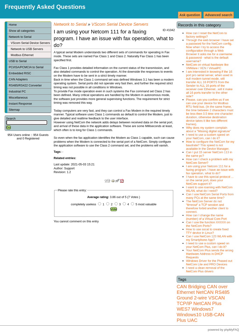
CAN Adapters (18, 79)
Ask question (189, 15)
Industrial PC (19, 91)
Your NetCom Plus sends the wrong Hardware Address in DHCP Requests (209, 254)
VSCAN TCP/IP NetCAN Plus (201, 300)
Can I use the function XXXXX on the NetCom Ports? (208, 223)
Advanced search (218, 15)
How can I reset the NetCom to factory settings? (206, 34)
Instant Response (20, 103)
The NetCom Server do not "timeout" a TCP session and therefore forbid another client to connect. (207, 206)
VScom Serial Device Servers (30, 43)
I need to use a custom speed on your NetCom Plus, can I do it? (207, 245)
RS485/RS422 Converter (25, 85)
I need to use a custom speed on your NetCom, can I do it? (207, 136)
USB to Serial (18, 61)
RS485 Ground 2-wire (203, 294)
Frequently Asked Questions (45, 7)
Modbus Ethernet (22, 55)
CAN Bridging (191, 286)
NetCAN (205, 292)
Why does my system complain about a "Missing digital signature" (208, 129)
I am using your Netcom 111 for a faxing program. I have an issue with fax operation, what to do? (210, 169)
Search (11, 118)
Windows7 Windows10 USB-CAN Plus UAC (200, 314)
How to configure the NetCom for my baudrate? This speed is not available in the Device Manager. (210, 145)
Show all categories (22, 30)
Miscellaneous (18, 97)
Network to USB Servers (27, 49)
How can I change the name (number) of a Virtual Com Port (206, 216)
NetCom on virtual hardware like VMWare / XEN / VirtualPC (207, 66)
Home (13, 24)
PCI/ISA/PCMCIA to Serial (26, 67)
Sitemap (14, 109)
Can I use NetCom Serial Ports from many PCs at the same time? (210, 195)
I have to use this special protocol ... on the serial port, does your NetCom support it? (209, 180)
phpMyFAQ (231, 329)
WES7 (183, 309)
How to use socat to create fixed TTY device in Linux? (207, 231)
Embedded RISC (22, 73)
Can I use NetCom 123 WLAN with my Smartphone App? (209, 238)
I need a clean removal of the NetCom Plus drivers (205, 269)
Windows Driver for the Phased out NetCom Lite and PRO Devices (209, 262)
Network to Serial (20, 37)
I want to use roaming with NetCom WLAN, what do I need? (209, 188)
